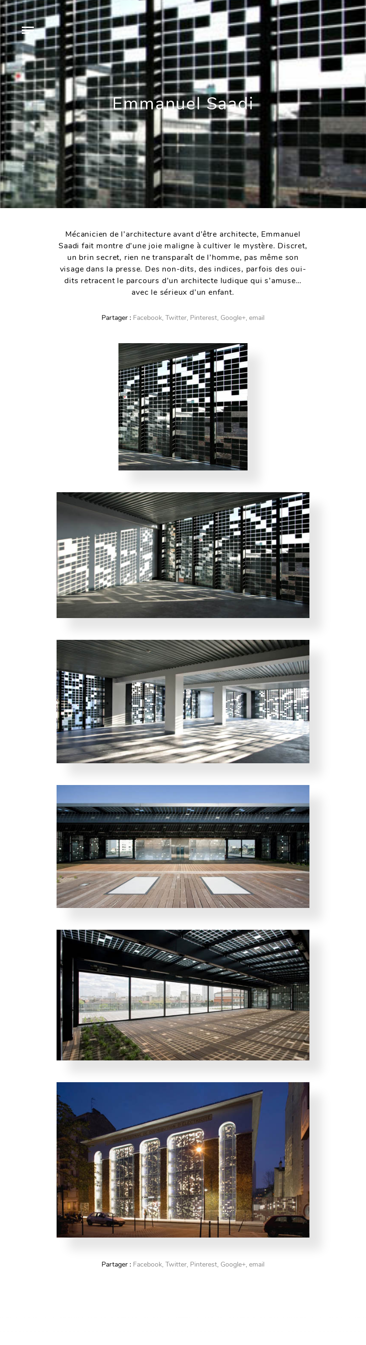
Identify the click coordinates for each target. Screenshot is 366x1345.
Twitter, (176, 317)
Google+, (233, 317)
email (256, 317)
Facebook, (148, 317)
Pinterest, (204, 317)
